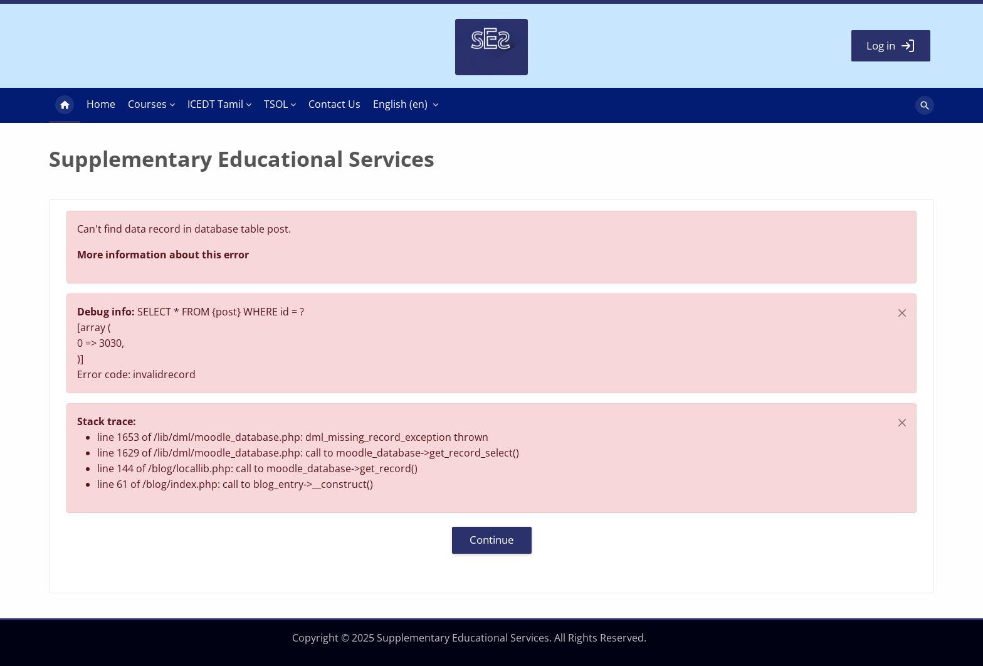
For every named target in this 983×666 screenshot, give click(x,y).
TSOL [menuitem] (276, 104)
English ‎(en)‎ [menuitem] (400, 104)
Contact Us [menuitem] (334, 104)
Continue (492, 539)
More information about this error (163, 255)
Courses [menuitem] (147, 104)
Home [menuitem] (64, 105)
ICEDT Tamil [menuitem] (215, 104)
